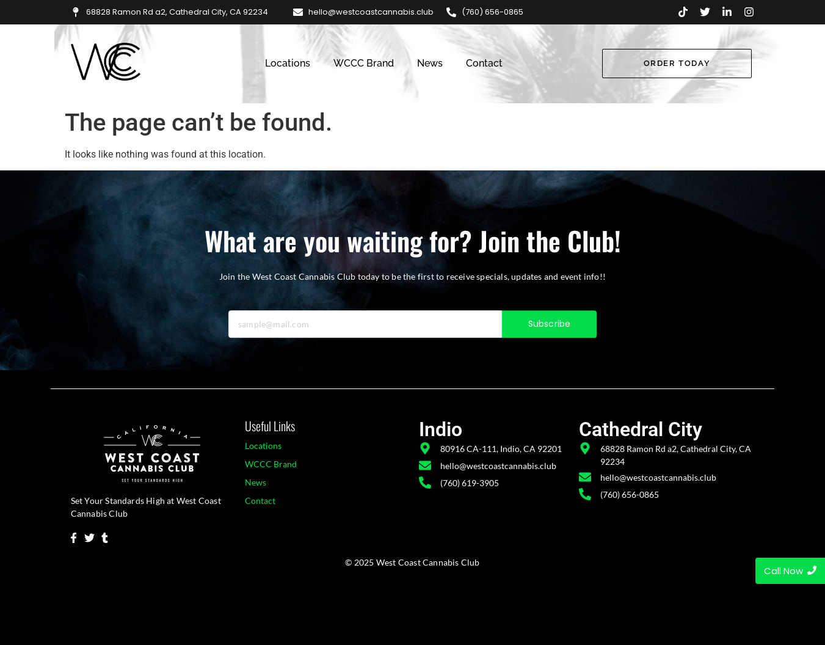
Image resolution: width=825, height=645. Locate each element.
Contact (484, 63)
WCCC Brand (363, 63)
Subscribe (549, 336)
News (430, 63)
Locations (287, 63)
